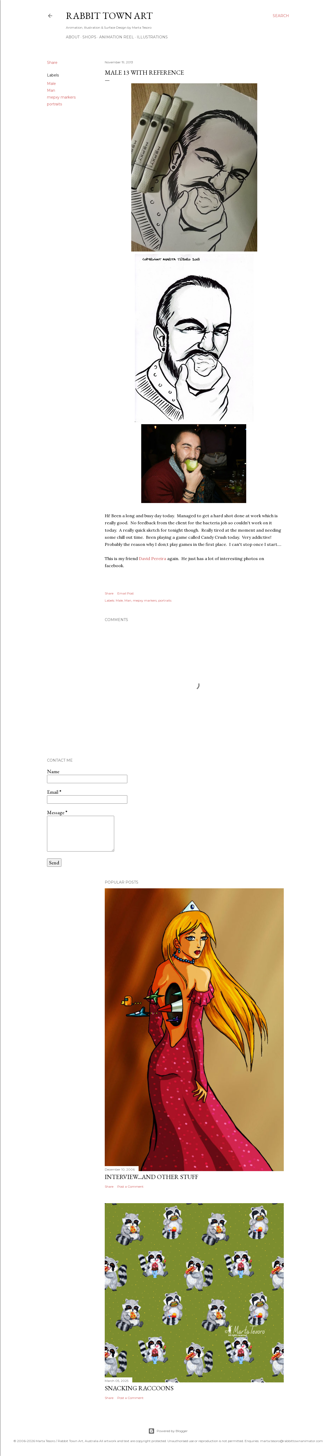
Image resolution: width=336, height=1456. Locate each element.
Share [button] (52, 62)
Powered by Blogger (168, 1431)
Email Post (125, 593)
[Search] (281, 15)
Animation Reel (116, 37)
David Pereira (152, 558)
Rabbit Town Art (109, 15)
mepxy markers (61, 97)
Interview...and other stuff (151, 1177)
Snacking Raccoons (139, 1388)
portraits (54, 104)
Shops (89, 37)
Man (51, 90)
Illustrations (152, 37)
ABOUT (73, 37)
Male (51, 83)
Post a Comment (130, 1186)
